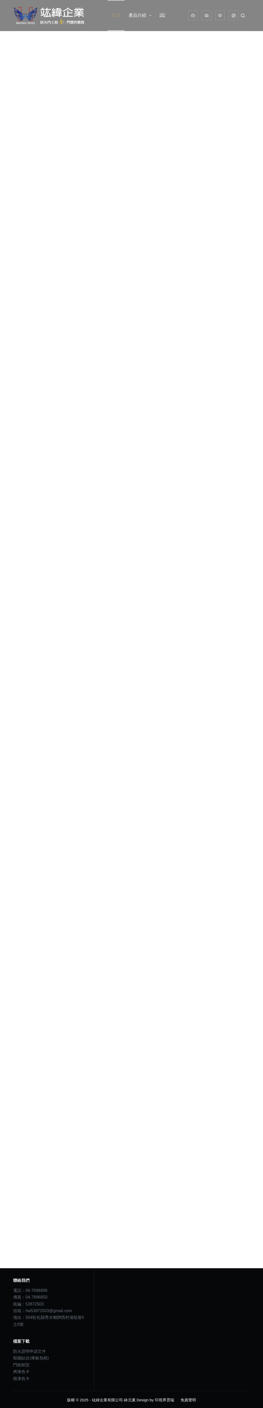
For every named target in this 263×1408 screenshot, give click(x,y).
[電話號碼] (233, 15)
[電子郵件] (206, 15)
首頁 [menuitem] (116, 15)
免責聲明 (188, 1399)
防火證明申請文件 (29, 1350)
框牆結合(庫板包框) (31, 1357)
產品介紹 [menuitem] (141, 15)
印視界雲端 (164, 1399)
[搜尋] (243, 15)
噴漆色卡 (21, 1377)
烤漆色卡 (21, 1371)
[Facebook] (193, 15)
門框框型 (21, 1364)
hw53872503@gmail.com (48, 1310)
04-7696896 (36, 1289)
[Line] (220, 15)
